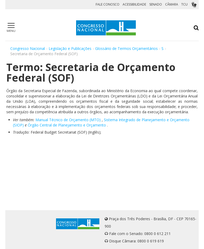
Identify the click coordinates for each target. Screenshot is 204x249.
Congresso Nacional (27, 48)
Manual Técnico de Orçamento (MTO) (68, 119)
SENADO (155, 4)
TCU (184, 4)
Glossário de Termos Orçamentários (126, 48)
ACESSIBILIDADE (134, 4)
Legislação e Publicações (70, 48)
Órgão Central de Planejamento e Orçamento (67, 125)
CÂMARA (171, 4)
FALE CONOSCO (107, 4)
